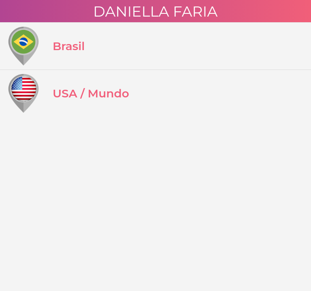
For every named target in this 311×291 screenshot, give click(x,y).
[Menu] (11, 11)
